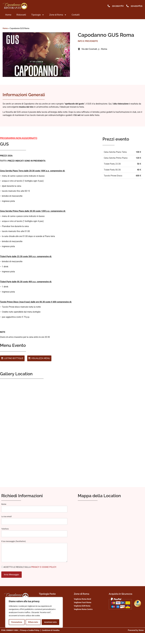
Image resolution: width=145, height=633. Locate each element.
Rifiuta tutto (33, 622)
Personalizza (16, 622)
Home (8, 15)
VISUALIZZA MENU (39, 358)
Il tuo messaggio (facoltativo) (34, 552)
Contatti (76, 15)
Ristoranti (21, 15)
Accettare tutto (50, 622)
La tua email (34, 519)
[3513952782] (109, 6)
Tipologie (37, 14)
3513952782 (118, 6)
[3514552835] (127, 6)
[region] (34, 612)
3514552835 (136, 6)
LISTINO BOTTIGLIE (12, 358)
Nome (34, 506)
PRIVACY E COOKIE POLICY (43, 567)
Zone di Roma (57, 14)
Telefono (34, 531)
